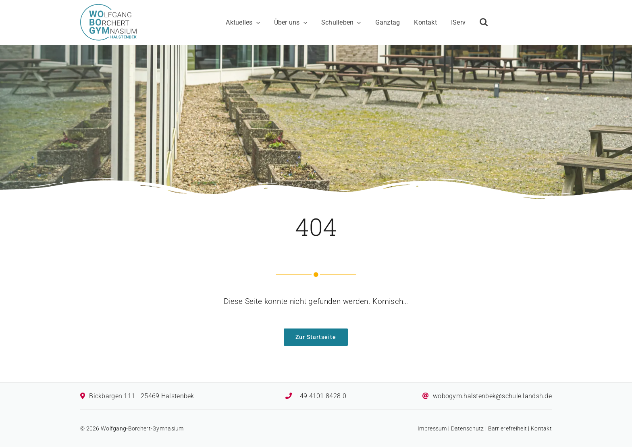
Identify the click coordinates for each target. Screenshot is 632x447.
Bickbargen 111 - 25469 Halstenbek (141, 396)
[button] (484, 22)
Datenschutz (467, 428)
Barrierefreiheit (507, 428)
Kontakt (541, 428)
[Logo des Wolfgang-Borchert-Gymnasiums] (108, 7)
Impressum (432, 428)
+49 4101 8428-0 (321, 396)
